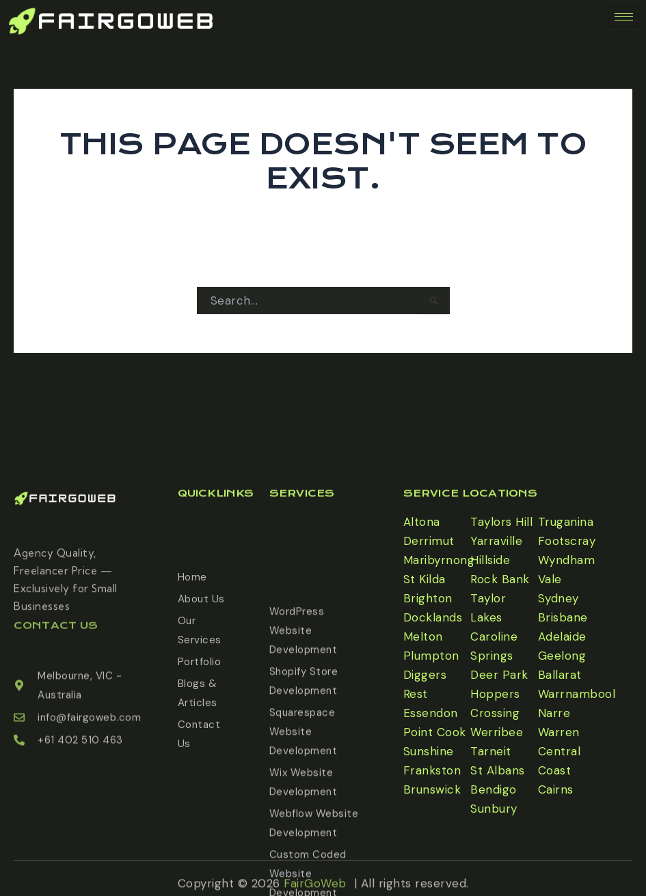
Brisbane (563, 617)
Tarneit (490, 751)
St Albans (497, 770)
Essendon (430, 712)
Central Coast (559, 761)
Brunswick (432, 789)
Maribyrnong (439, 560)
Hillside (490, 560)
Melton (423, 636)
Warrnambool (577, 693)
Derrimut (429, 540)
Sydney (558, 598)
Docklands (433, 617)
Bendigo (493, 789)
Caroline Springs (493, 646)
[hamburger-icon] (623, 17)
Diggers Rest (425, 684)
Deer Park (499, 674)
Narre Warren (559, 722)
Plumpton (431, 655)
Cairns (556, 789)
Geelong (562, 655)
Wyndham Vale (566, 569)
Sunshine (428, 751)
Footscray (567, 540)
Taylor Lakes (488, 608)
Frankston (432, 770)
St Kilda (424, 579)
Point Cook (434, 732)
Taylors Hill (501, 521)
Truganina (566, 521)
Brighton (428, 598)
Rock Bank (500, 579)
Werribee (496, 732)
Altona (421, 521)
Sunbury (493, 808)
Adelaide (562, 636)
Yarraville (496, 540)
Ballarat (560, 674)
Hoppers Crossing (495, 703)
